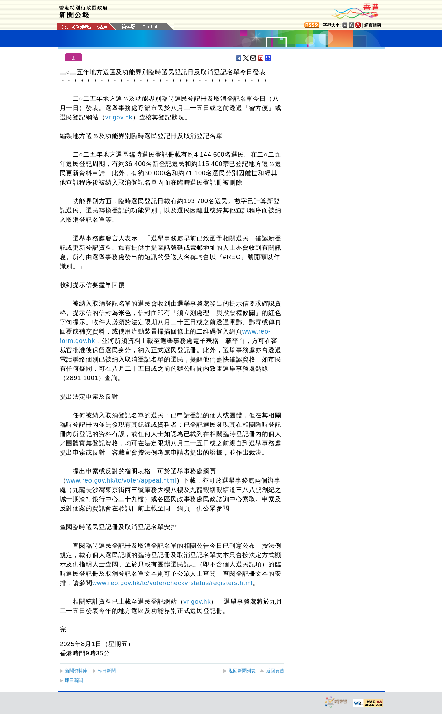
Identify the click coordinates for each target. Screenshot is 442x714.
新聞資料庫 (76, 670)
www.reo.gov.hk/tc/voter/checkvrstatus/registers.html (172, 582)
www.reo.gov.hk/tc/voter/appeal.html (121, 480)
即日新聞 (74, 680)
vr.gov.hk (119, 117)
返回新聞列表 (242, 670)
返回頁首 (275, 670)
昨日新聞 (107, 670)
